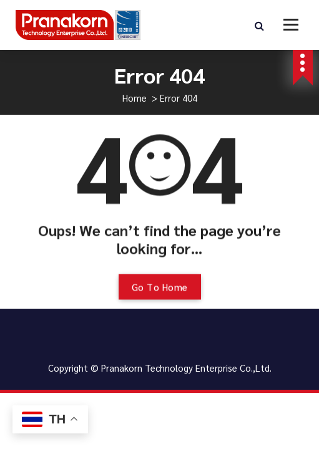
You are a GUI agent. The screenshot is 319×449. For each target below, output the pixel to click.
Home (134, 98)
